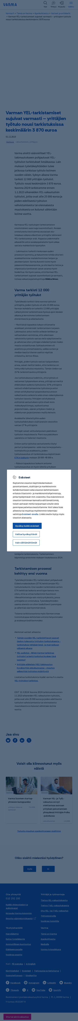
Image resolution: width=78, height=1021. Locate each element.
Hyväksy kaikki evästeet (27, 525)
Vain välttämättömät (26, 542)
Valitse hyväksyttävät (26, 534)
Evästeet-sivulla (30, 514)
